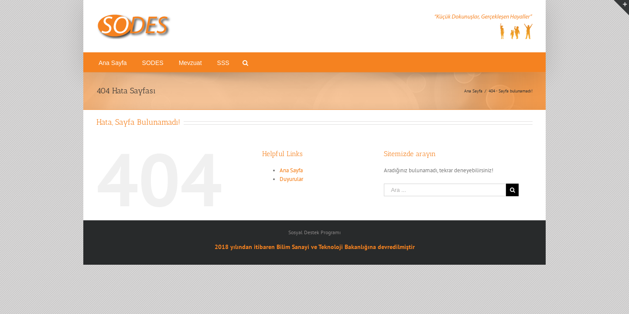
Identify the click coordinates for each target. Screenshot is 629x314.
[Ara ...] (445, 190)
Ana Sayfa (291, 170)
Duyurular (291, 179)
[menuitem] (121, 62)
